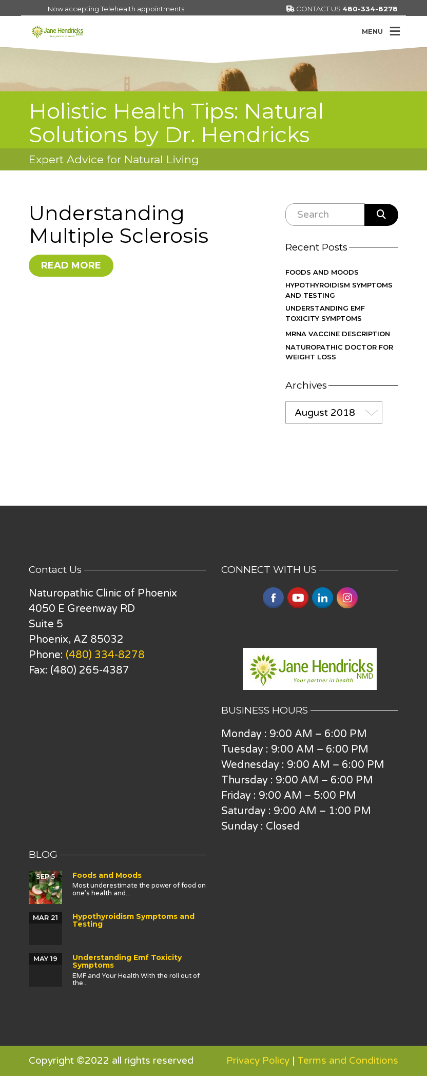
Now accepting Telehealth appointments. (117, 9)
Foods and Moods (322, 272)
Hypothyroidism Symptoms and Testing (339, 290)
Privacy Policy (257, 1060)
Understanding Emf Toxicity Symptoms (325, 313)
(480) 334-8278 (105, 655)
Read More (71, 265)
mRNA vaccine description (337, 334)
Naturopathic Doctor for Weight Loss (339, 352)
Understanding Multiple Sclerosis (118, 224)
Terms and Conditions (347, 1060)
